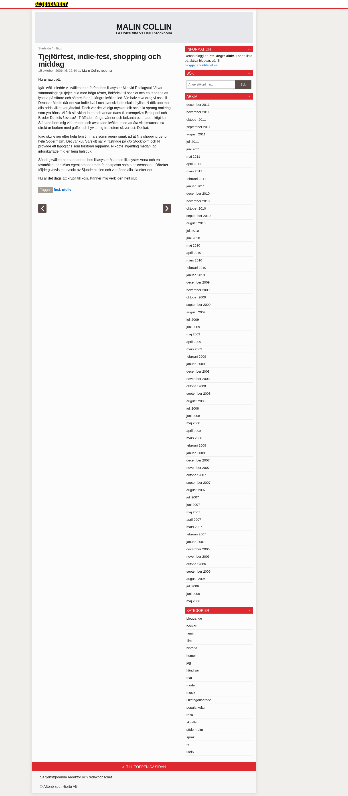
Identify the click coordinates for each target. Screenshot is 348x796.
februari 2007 (196, 534)
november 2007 (198, 467)
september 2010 (198, 216)
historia (191, 648)
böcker (191, 626)
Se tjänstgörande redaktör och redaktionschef (76, 777)
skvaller (192, 722)
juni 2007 (193, 504)
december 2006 (198, 549)
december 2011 (198, 104)
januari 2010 (195, 275)
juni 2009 (193, 327)
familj (190, 633)
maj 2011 (193, 156)
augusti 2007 (196, 490)
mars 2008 (194, 438)
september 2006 (198, 571)
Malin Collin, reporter (97, 70)
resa (189, 715)
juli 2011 (192, 141)
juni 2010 (193, 238)
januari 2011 (195, 186)
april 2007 (193, 519)
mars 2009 (194, 349)
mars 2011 (194, 171)
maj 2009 (193, 334)
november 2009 (198, 290)
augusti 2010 (196, 223)
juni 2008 (193, 416)
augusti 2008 (196, 401)
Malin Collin (144, 26)
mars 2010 (194, 260)
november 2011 (198, 112)
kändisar (192, 670)
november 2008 (198, 379)
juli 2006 (192, 586)
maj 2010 (193, 245)
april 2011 (193, 164)
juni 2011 (193, 149)
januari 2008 (195, 453)
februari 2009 (196, 356)
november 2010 (198, 201)
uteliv (66, 190)
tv (187, 744)
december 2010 (198, 193)
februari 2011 (196, 179)
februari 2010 (196, 267)
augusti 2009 (196, 312)
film (189, 641)
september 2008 (198, 393)
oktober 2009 (196, 297)
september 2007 (198, 482)
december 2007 (198, 460)
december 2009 (198, 282)
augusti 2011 (196, 134)
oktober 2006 (196, 564)
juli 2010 (192, 231)
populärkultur (196, 707)
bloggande (194, 618)
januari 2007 (195, 542)
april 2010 (193, 253)
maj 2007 (193, 512)
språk (190, 737)
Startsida (44, 48)
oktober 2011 (196, 119)
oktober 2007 (196, 475)
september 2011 (198, 127)
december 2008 (198, 371)
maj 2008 (193, 423)
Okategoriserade (198, 700)
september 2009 (198, 304)
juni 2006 (193, 594)
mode (190, 685)
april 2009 (193, 342)
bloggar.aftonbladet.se (201, 65)
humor (191, 655)
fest (57, 190)
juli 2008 (192, 408)
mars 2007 (194, 527)
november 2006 (198, 556)
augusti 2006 (196, 579)
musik (190, 692)
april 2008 (193, 431)
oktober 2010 (196, 208)
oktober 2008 (196, 386)
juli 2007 (192, 497)
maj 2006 (193, 601)
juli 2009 (192, 319)
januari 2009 (195, 364)
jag (188, 663)
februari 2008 (196, 445)
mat (189, 678)
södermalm (194, 729)
